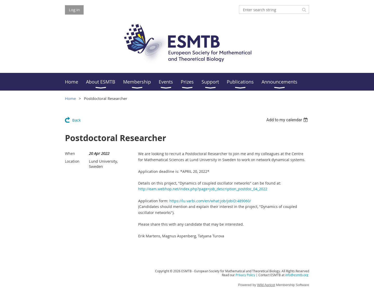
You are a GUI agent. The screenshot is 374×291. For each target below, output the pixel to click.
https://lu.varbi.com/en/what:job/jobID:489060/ (210, 200)
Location (72, 161)
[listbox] (287, 120)
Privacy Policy (245, 275)
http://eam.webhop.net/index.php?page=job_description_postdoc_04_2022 (202, 188)
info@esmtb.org (296, 275)
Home (70, 98)
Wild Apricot (266, 285)
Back (76, 120)
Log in (74, 9)
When (70, 153)
